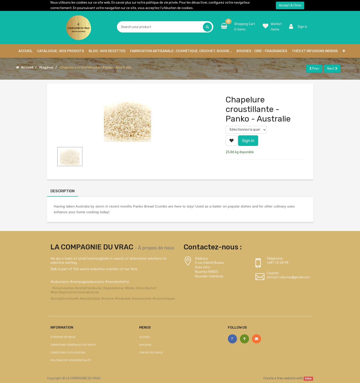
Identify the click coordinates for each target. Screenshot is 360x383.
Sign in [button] (248, 140)
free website (286, 378)
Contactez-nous (151, 352)
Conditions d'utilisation (67, 352)
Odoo (308, 378)
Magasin (46, 67)
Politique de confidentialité (70, 360)
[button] (343, 51)
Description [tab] (62, 191)
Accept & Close (290, 5)
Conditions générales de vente (73, 344)
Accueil (27, 67)
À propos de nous (156, 248)
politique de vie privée (162, 3)
